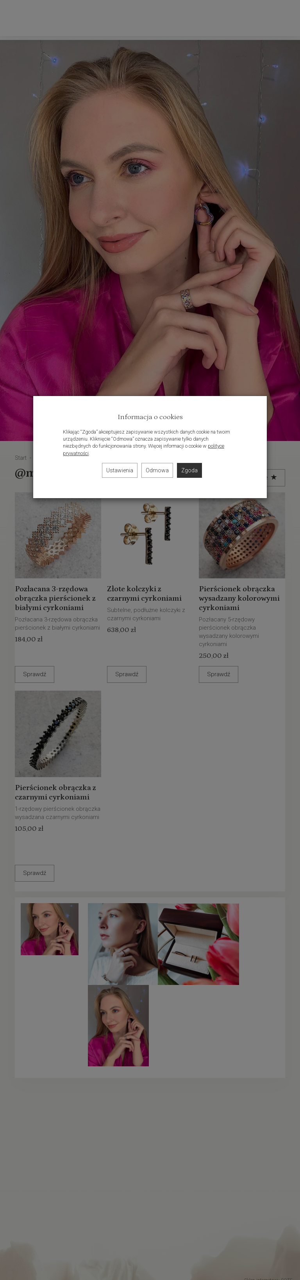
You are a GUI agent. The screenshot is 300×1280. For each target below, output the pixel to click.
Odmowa (157, 470)
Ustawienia (119, 470)
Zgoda (189, 470)
